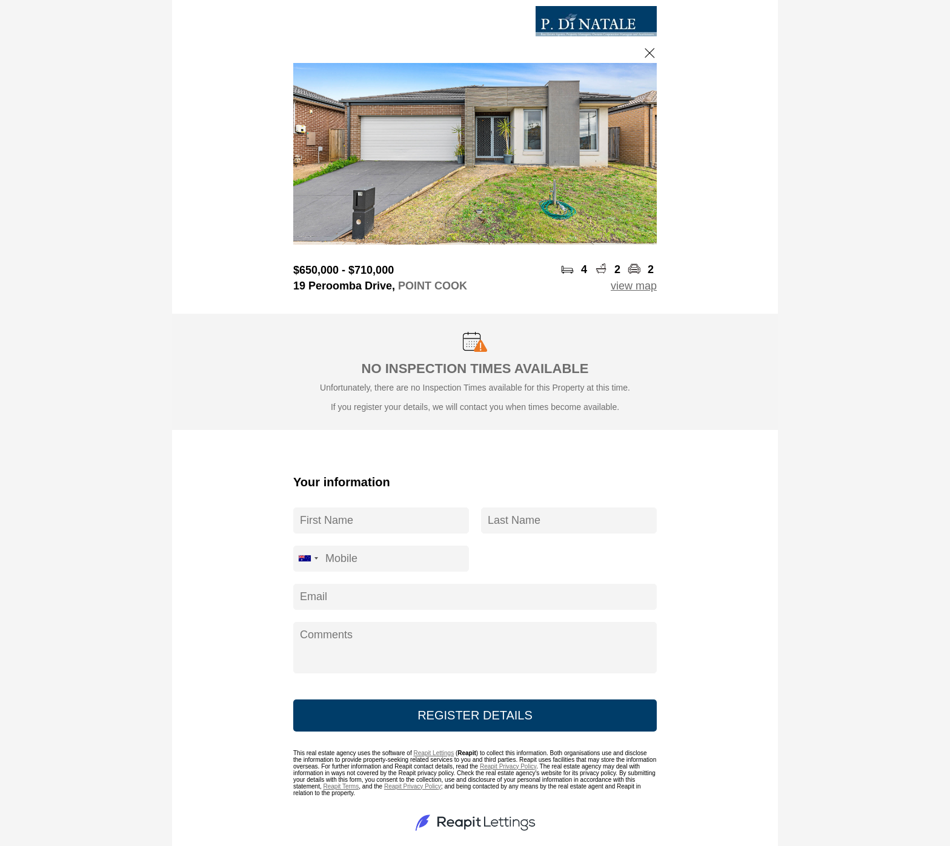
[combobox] (308, 558)
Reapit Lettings (433, 753)
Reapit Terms (341, 786)
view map (634, 286)
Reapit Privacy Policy (508, 766)
